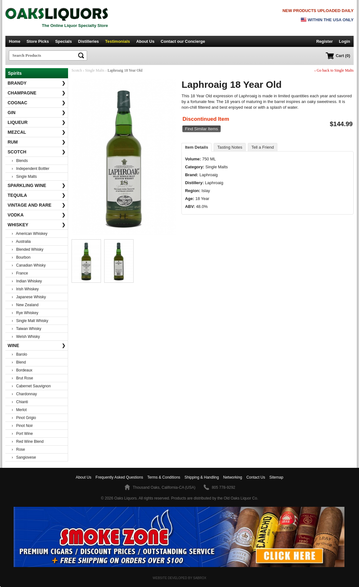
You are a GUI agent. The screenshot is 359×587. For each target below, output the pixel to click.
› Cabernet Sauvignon (31, 386)
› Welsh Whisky (26, 336)
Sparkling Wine (37, 185)
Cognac (37, 102)
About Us (145, 41)
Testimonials (117, 41)
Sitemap (276, 477)
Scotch (37, 151)
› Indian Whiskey (27, 281)
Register (324, 41)
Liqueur (37, 122)
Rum (37, 142)
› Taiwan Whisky (26, 328)
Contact (183, 41)
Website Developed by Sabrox (179, 578)
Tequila (37, 195)
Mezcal (37, 132)
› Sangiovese (24, 457)
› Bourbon (21, 257)
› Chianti (20, 402)
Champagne (37, 92)
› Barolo (19, 354)
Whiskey (37, 224)
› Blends (20, 160)
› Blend (19, 362)
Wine (37, 345)
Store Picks (38, 41)
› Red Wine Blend (28, 441)
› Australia (21, 241)
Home (14, 41)
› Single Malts (24, 176)
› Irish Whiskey (25, 289)
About (83, 477)
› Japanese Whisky (29, 297)
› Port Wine (22, 433)
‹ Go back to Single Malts (334, 70)
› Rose (18, 449)
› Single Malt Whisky (30, 321)
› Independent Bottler (30, 168)
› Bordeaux (22, 370)
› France (20, 273)
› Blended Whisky (27, 249)
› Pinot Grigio (24, 418)
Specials (63, 41)
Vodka (37, 214)
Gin (37, 112)
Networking (232, 477)
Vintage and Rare (37, 205)
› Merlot (19, 410)
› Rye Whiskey (25, 313)
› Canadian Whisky (29, 265)
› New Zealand (25, 305)
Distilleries (88, 41)
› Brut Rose (22, 378)
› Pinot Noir (22, 425)
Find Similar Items (201, 128)
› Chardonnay (24, 394)
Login (344, 41)
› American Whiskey (29, 233)
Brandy (37, 83)
